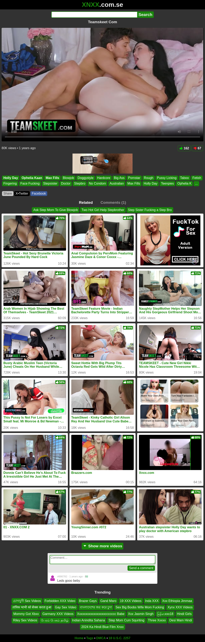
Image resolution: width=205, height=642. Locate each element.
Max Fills (52, 178)
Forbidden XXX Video (60, 601)
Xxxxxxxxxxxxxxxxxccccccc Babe (100, 614)
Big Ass (119, 178)
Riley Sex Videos (25, 620)
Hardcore (103, 178)
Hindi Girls (184, 614)
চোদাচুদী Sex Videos (27, 601)
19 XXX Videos (130, 601)
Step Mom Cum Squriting (126, 620)
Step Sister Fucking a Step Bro (150, 210)
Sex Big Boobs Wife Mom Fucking (140, 607)
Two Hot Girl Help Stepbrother (102, 210)
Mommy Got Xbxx (26, 614)
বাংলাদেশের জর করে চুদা (96, 607)
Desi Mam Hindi (180, 620)
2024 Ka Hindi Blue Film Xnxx (102, 627)
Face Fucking (30, 183)
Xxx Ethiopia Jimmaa (177, 601)
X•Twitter (22, 193)
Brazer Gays (88, 601)
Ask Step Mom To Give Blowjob (55, 210)
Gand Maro (108, 601)
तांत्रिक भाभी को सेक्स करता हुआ (31, 607)
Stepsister (50, 183)
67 (197, 148)
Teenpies (167, 183)
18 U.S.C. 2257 (119, 638)
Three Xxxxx (157, 620)
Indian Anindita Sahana (88, 620)
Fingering (10, 183)
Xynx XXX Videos (180, 607)
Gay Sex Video (65, 607)
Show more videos (102, 546)
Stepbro (79, 183)
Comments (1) (113, 202)
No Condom (97, 183)
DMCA (101, 638)
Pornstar (134, 178)
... (196, 183)
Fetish (196, 178)
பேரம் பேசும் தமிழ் (54, 620)
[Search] (94, 14)
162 (184, 148)
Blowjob (68, 178)
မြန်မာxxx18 (165, 614)
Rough (148, 178)
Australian (117, 183)
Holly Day (10, 178)
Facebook (39, 193)
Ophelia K (184, 183)
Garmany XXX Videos (57, 614)
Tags (89, 638)
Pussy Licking (167, 178)
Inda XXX (152, 601)
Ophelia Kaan (32, 178)
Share (7, 193)
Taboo (184, 178)
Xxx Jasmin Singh (141, 614)
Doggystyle (85, 178)
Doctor (65, 183)
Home (79, 638)
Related (86, 202)
